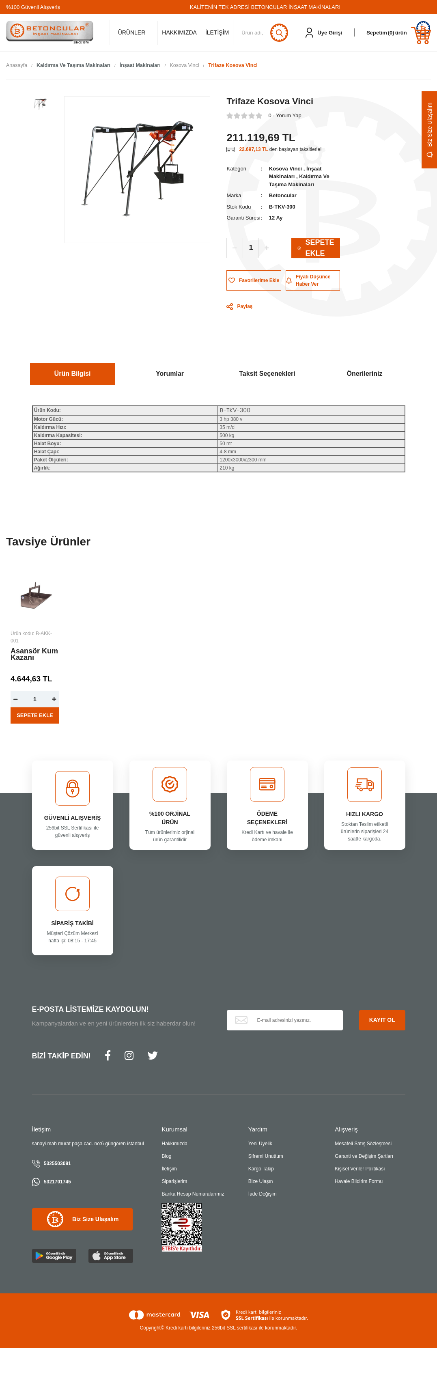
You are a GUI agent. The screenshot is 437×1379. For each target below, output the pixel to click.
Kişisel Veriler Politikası (360, 1169)
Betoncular (283, 196)
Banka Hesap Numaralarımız (192, 1194)
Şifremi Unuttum (265, 1156)
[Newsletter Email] (285, 1020)
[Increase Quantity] (266, 248)
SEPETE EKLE (315, 247)
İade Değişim (262, 1194)
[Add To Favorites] (253, 280)
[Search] (265, 33)
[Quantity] (250, 248)
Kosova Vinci (285, 169)
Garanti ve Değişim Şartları (364, 1156)
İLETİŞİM (217, 32)
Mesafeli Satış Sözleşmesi (363, 1144)
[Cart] (398, 32)
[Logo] (49, 33)
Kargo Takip (261, 1169)
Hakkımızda (174, 1144)
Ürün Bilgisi (72, 374)
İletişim (169, 1169)
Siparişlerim (174, 1182)
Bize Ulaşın (260, 1182)
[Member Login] (324, 33)
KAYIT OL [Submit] (382, 1020)
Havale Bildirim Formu (359, 1182)
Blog (166, 1156)
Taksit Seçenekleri (267, 374)
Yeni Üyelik (260, 1144)
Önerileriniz (364, 374)
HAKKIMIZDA (179, 32)
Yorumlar (170, 374)
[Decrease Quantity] (235, 248)
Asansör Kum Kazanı (34, 654)
